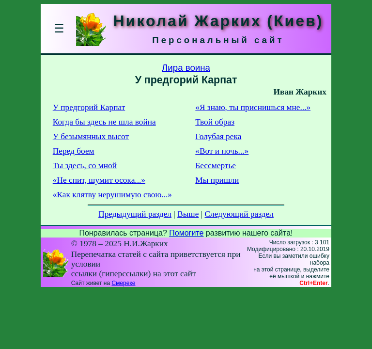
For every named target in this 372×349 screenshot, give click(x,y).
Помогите (186, 233)
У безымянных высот (91, 136)
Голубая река (218, 136)
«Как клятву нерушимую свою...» (112, 194)
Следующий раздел (239, 214)
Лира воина (186, 68)
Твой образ (214, 122)
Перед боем (73, 151)
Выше (188, 214)
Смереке (123, 283)
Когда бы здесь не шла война (104, 122)
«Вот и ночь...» (221, 151)
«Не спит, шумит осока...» (99, 180)
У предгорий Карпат (89, 107)
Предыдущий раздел (134, 214)
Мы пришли (217, 180)
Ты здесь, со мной (85, 165)
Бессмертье (215, 165)
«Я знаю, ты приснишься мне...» (252, 107)
